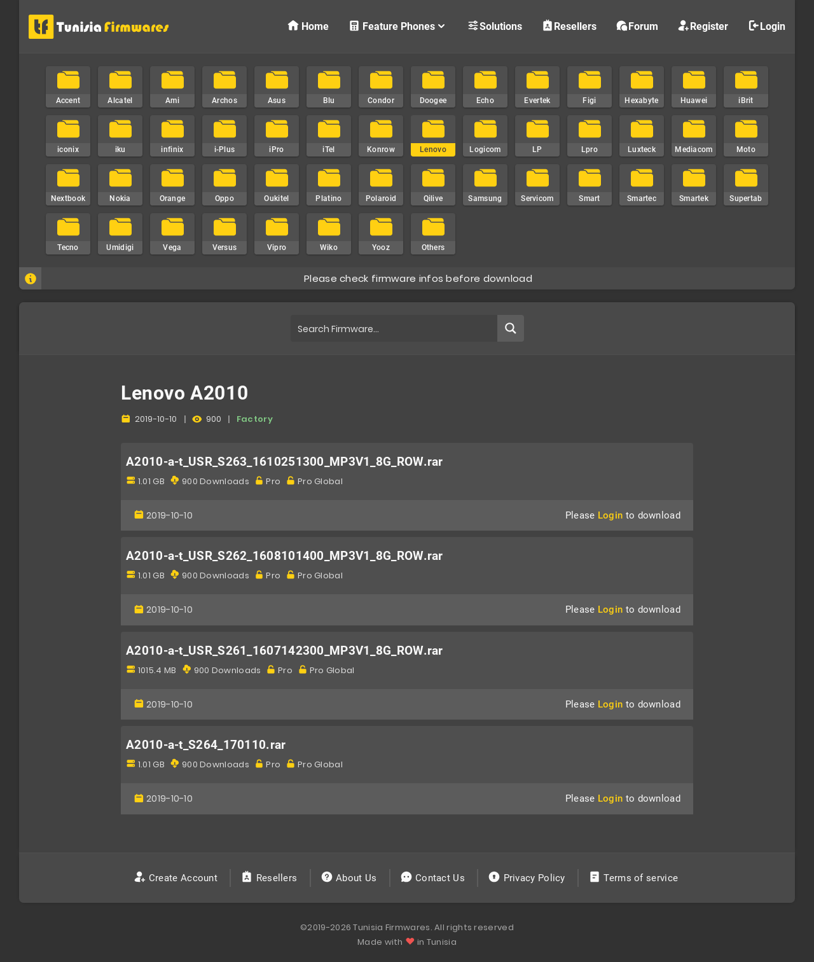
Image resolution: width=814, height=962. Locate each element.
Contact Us (434, 878)
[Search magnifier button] (510, 328)
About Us (350, 878)
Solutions (494, 25)
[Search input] (395, 328)
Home (308, 25)
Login (766, 25)
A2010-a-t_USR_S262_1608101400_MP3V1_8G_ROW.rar (284, 556)
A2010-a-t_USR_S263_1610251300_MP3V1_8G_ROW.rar (284, 462)
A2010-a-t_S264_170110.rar (206, 745)
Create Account (177, 878)
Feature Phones (398, 25)
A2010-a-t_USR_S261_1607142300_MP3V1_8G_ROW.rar (284, 651)
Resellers (569, 25)
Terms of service (634, 878)
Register (702, 25)
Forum (637, 25)
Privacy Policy (528, 878)
